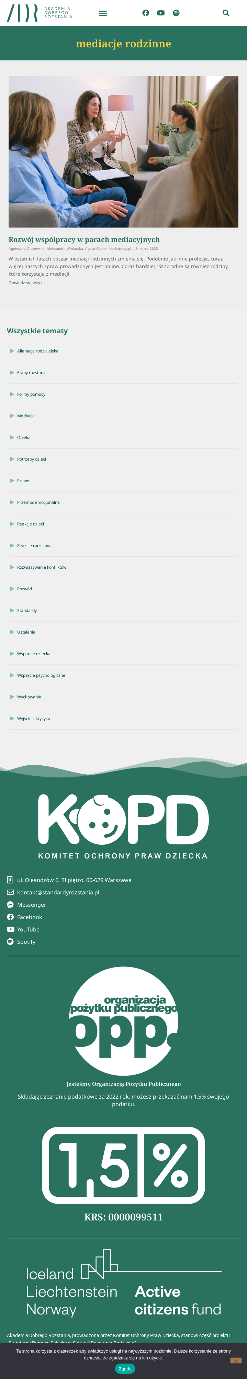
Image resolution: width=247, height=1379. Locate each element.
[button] (103, 13)
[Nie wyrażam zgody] (236, 1360)
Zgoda (125, 1368)
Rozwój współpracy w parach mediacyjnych (84, 239)
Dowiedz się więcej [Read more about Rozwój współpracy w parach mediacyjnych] (27, 283)
